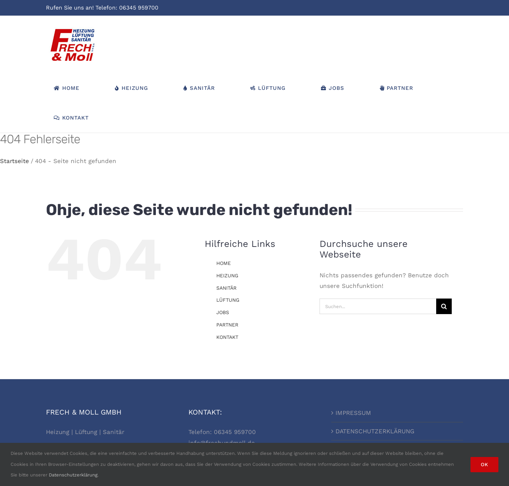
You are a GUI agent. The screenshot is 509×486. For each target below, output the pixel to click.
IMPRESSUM (353, 412)
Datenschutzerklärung (73, 475)
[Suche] (444, 306)
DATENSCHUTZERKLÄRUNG (374, 431)
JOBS (222, 312)
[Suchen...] (378, 306)
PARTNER (227, 325)
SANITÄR (226, 288)
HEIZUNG (227, 275)
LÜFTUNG (227, 300)
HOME (223, 263)
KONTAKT (227, 337)
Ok (484, 464)
